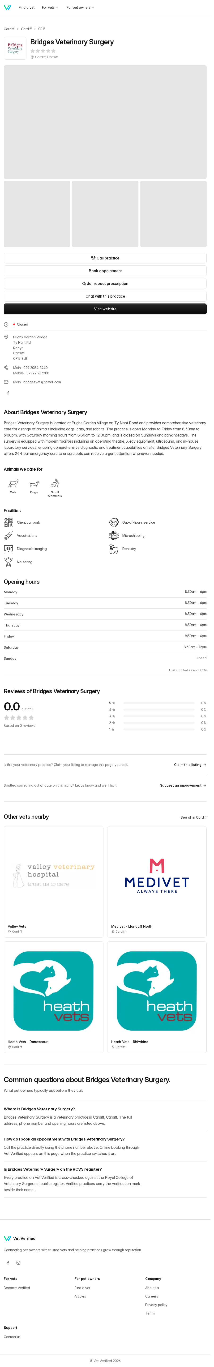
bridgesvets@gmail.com (42, 382)
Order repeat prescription (105, 283)
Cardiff (9, 29)
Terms (150, 1313)
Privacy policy (156, 1305)
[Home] (7, 7)
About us (152, 1288)
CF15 (42, 29)
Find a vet (26, 7)
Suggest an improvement (183, 785)
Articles (80, 1296)
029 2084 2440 (35, 368)
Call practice (105, 258)
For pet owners (81, 7)
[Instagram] (18, 1262)
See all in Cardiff (194, 817)
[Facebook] (8, 1262)
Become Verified (17, 1288)
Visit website (105, 309)
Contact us (12, 1337)
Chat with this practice (105, 296)
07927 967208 (37, 373)
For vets (50, 7)
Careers (151, 1296)
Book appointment (105, 270)
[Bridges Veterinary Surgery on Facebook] (8, 393)
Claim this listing (190, 765)
